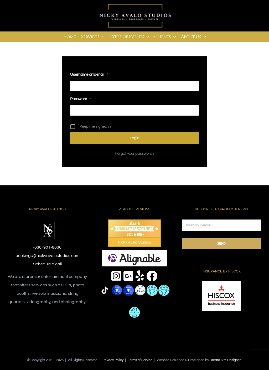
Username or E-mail (89, 75)
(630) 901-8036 (47, 247)
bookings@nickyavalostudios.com (47, 256)
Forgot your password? (134, 153)
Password (80, 99)
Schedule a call (47, 264)
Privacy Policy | (115, 360)
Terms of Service (140, 360)
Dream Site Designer (225, 360)
